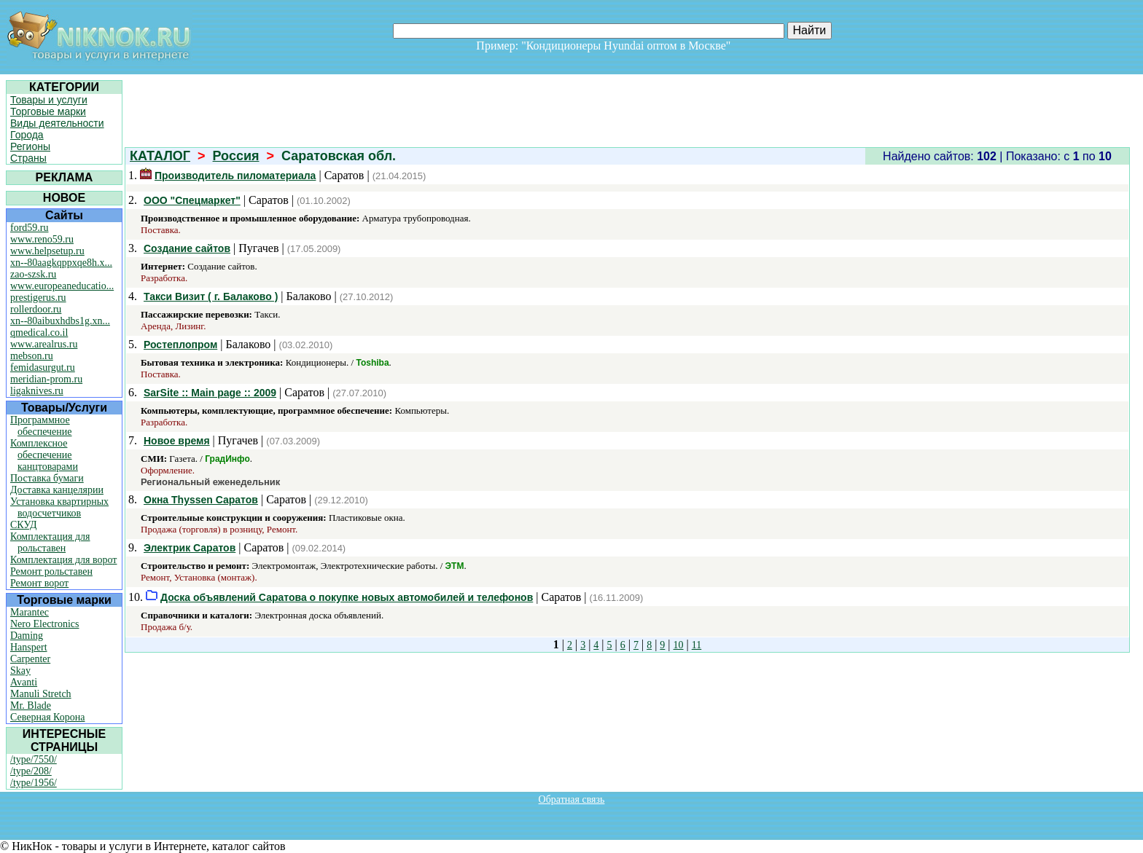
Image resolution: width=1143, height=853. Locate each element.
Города (27, 135)
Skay (20, 670)
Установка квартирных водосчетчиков (59, 507)
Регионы (30, 146)
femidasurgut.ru (42, 367)
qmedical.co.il (39, 332)
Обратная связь (572, 799)
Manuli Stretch (40, 693)
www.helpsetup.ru (47, 250)
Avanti (23, 682)
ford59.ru (29, 227)
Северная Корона (47, 717)
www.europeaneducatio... (62, 285)
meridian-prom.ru (46, 379)
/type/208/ (31, 771)
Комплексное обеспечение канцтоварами (44, 455)
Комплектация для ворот (63, 559)
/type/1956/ (33, 782)
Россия (236, 156)
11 (696, 645)
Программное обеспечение (41, 425)
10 (679, 645)
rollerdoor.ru (35, 309)
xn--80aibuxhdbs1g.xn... (60, 320)
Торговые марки (48, 111)
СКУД (23, 524)
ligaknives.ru (36, 390)
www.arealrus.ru (43, 344)
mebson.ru (31, 355)
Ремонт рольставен (51, 571)
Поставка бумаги (47, 478)
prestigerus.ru (38, 297)
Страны (28, 158)
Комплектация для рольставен (50, 542)
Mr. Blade (30, 705)
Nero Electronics (44, 623)
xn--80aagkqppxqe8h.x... (61, 262)
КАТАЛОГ (160, 156)
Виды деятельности (57, 123)
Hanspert (28, 647)
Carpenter (30, 658)
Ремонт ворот (39, 583)
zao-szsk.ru (33, 274)
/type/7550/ (33, 759)
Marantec (29, 612)
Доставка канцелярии (57, 489)
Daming (26, 635)
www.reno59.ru (42, 239)
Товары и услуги (48, 100)
